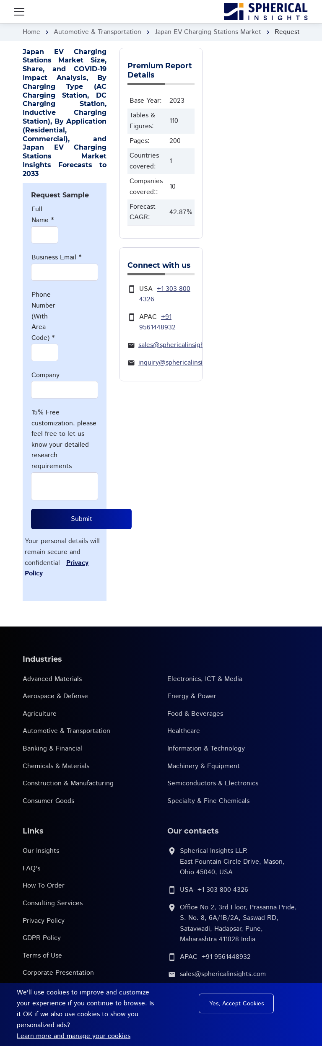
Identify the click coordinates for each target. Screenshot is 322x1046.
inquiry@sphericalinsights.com (184, 363)
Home (31, 32)
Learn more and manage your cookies (73, 1036)
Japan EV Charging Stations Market (208, 32)
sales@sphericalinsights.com (181, 345)
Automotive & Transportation (97, 32)
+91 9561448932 (226, 957)
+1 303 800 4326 (222, 890)
